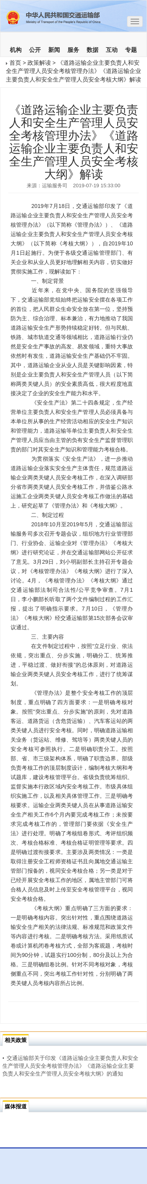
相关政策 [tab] (16, 1040)
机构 (16, 50)
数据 (92, 50)
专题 (131, 50)
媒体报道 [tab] (16, 1106)
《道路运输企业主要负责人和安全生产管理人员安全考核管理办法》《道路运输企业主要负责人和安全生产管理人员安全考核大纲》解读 (73, 71)
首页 (15, 62)
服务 (73, 50)
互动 (112, 50)
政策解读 (39, 62)
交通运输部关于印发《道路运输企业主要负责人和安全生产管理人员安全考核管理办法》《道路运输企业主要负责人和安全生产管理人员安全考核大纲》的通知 (70, 1066)
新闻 (54, 50)
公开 (35, 50)
